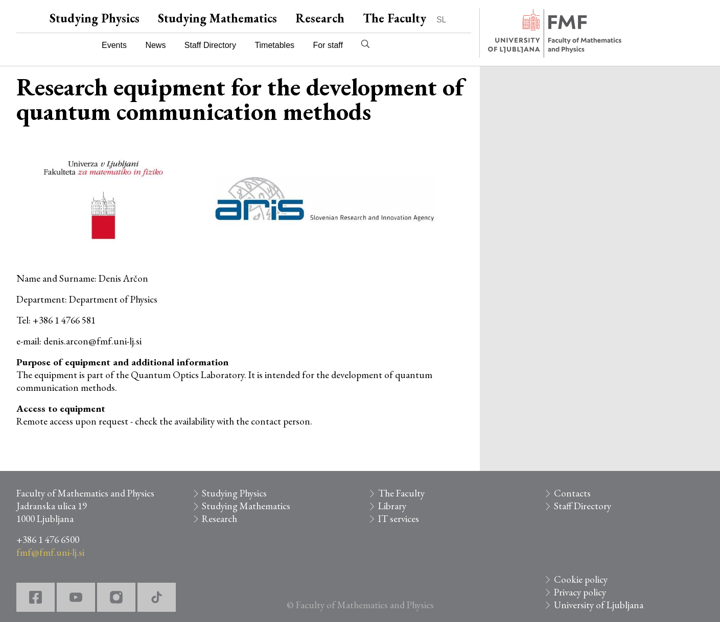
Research (319, 18)
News (155, 45)
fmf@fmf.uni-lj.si (50, 552)
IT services (398, 518)
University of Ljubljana (598, 605)
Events (114, 45)
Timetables (274, 45)
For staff (327, 45)
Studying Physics (95, 18)
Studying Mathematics (217, 18)
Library (392, 506)
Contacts (572, 493)
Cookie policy (581, 579)
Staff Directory (210, 45)
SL (441, 19)
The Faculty (394, 18)
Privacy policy (580, 592)
